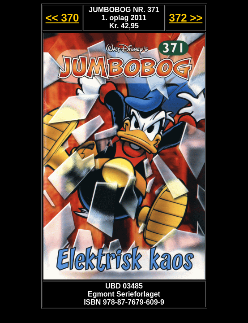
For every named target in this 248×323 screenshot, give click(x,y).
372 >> (186, 18)
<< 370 (62, 18)
